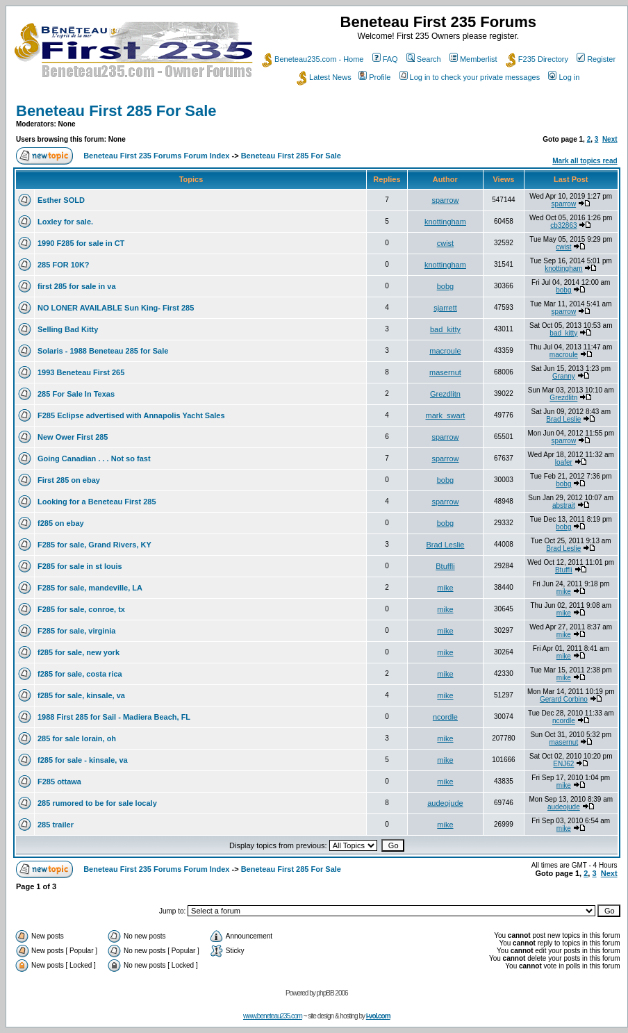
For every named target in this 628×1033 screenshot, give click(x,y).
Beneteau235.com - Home (312, 59)
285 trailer (56, 824)
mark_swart (445, 415)
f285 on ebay (61, 523)
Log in (563, 77)
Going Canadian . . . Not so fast (94, 458)
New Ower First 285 (73, 437)
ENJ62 (563, 764)
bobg (445, 286)
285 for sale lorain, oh (77, 738)
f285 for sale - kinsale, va (83, 760)
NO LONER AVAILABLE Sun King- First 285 (116, 308)
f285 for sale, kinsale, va (81, 695)
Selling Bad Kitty (68, 329)
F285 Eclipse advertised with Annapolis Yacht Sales (131, 415)
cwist (445, 243)
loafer (563, 462)
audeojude (445, 803)
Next (610, 139)
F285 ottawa (59, 781)
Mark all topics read (584, 161)
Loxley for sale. (65, 221)
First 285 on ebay (69, 480)
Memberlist (473, 59)
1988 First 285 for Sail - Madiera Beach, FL (114, 717)
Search (423, 59)
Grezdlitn (445, 394)
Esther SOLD (61, 200)
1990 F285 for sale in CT (81, 243)
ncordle (445, 717)
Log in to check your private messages (469, 77)
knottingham (445, 221)
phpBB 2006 (332, 993)
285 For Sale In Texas (76, 394)
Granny (563, 376)
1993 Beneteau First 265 (81, 372)
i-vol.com (378, 1016)
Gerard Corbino (564, 699)
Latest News (324, 77)
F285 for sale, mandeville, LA (90, 588)
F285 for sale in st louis (80, 566)
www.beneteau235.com (272, 1016)
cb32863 (563, 225)
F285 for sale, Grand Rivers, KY (94, 544)
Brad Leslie (563, 419)
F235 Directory (537, 59)
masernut (445, 372)
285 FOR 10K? (64, 265)
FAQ (385, 59)
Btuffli (445, 566)
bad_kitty (445, 329)
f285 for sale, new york (78, 652)
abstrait (563, 505)
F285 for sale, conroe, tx (81, 609)
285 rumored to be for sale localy (97, 803)
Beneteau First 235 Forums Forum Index (156, 155)
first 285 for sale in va (77, 286)
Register (596, 59)
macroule (445, 351)
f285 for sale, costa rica (80, 674)
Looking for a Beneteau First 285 (97, 501)
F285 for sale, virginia (77, 631)
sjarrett (445, 308)
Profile (374, 77)
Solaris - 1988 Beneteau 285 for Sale (103, 351)
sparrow (444, 200)
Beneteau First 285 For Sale (116, 110)
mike (445, 588)
